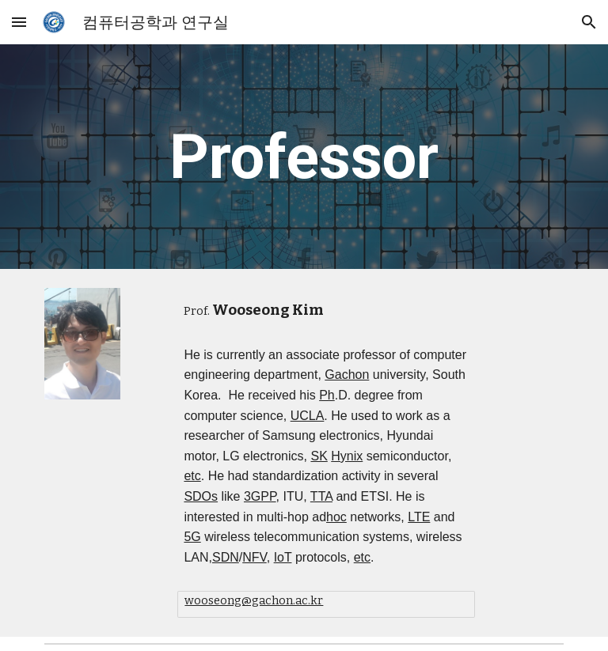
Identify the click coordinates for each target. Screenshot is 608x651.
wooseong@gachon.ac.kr (253, 600)
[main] (303, 157)
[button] (19, 22)
